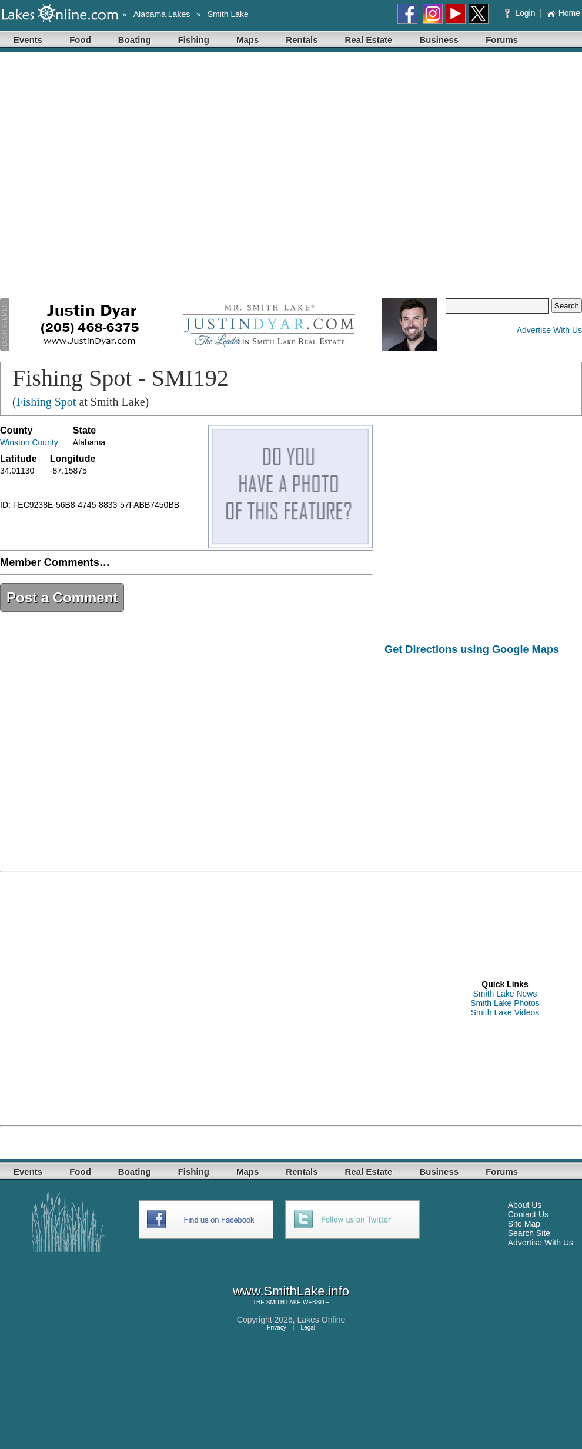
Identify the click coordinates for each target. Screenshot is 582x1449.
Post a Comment (62, 597)
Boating (134, 40)
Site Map (524, 1223)
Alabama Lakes (161, 14)
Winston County (29, 442)
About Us (525, 1205)
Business (439, 40)
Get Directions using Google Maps (471, 649)
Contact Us (528, 1214)
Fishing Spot (46, 401)
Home (563, 13)
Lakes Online (321, 1319)
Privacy (276, 1327)
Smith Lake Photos (505, 1003)
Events (28, 40)
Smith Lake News (505, 993)
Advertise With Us (549, 330)
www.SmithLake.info (291, 1291)
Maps (247, 40)
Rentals (301, 40)
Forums (502, 40)
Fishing (193, 40)
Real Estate (369, 40)
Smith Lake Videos (505, 1012)
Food (80, 40)
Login (521, 13)
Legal (308, 1327)
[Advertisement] (117, 175)
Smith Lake (228, 14)
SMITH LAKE (283, 1302)
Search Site (529, 1233)
